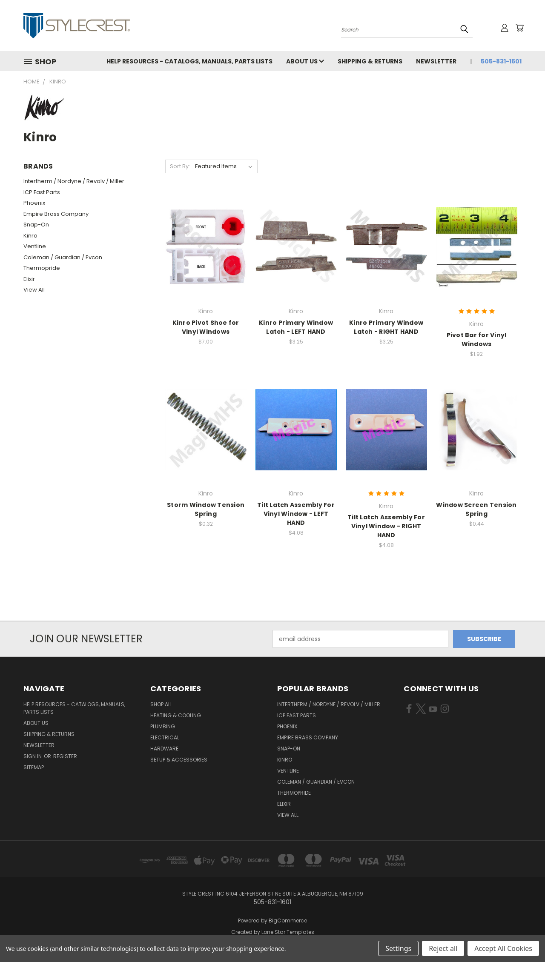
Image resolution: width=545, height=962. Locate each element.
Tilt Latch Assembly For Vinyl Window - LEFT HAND (296, 514)
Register (65, 756)
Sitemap (33, 767)
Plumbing (162, 726)
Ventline (34, 246)
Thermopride (41, 268)
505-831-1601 (501, 61)
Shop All (161, 704)
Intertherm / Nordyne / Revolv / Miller (73, 181)
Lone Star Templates (287, 932)
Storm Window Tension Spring (205, 509)
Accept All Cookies (503, 948)
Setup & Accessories (178, 759)
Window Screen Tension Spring (476, 509)
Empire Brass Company (56, 214)
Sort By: (180, 166)
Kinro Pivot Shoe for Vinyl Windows (205, 327)
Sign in (33, 756)
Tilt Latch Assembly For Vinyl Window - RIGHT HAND (386, 526)
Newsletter (436, 61)
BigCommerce (288, 920)
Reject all (443, 948)
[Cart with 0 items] (519, 27)
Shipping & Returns (370, 61)
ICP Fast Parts (41, 192)
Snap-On (36, 224)
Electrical (164, 737)
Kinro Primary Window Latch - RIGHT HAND (386, 327)
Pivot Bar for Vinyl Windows (477, 339)
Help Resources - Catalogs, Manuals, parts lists (189, 61)
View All (34, 290)
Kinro (30, 236)
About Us (305, 61)
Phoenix (34, 203)
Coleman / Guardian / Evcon (62, 257)
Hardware (164, 748)
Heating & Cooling (175, 715)
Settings (398, 948)
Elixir (29, 279)
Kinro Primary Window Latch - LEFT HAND (296, 327)
